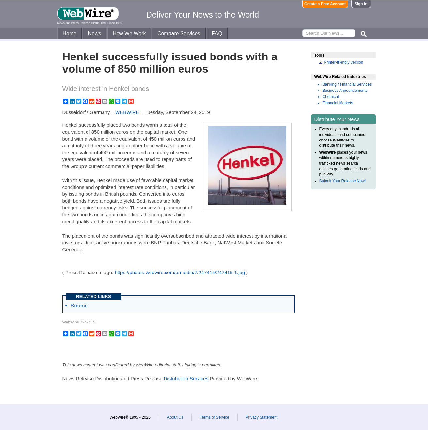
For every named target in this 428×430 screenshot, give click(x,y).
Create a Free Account (325, 4)
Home (70, 33)
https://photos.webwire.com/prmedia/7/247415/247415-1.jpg (180, 272)
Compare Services (178, 33)
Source (79, 305)
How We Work (129, 33)
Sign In (361, 4)
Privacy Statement (261, 417)
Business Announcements (345, 90)
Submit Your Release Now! (342, 181)
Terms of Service (214, 417)
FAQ (217, 33)
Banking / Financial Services (347, 84)
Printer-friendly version (343, 62)
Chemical (331, 96)
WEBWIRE (127, 112)
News (94, 33)
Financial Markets (338, 103)
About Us (175, 417)
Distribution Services (186, 378)
